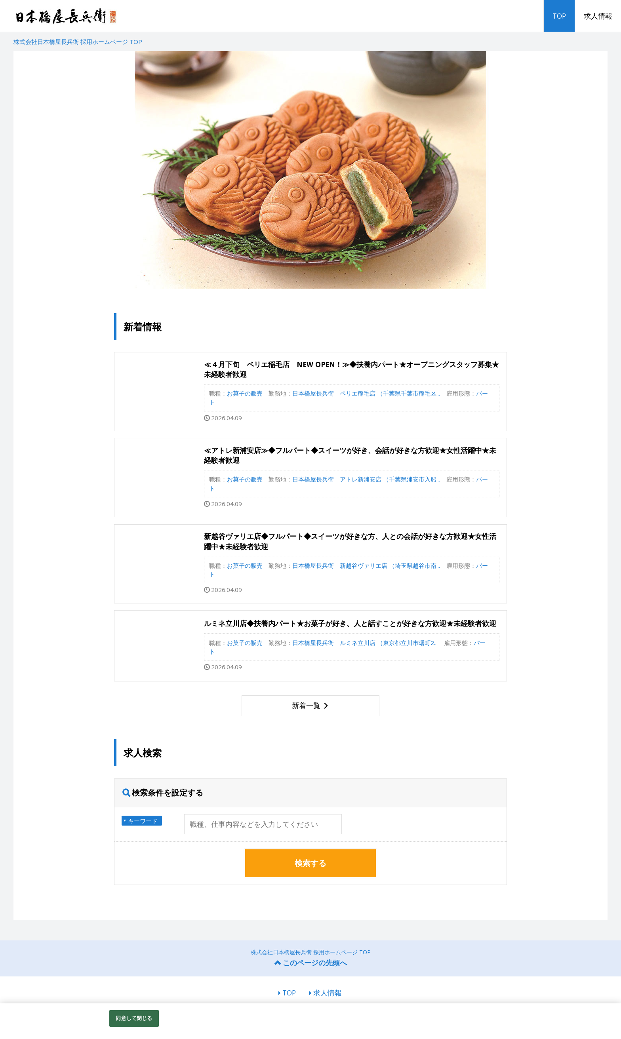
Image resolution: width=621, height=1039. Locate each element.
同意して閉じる (134, 1018)
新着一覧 (306, 705)
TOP (559, 16)
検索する (310, 863)
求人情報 (598, 16)
